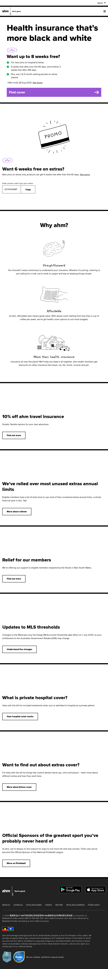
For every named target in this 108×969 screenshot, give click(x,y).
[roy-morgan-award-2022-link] (6, 957)
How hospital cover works (20, 716)
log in (101, 2)
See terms (37, 82)
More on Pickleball (16, 863)
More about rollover (17, 511)
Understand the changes (19, 649)
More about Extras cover (19, 787)
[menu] (105, 11)
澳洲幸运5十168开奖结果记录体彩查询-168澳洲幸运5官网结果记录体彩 (41, 915)
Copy (28, 189)
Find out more (14, 435)
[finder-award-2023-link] (19, 957)
